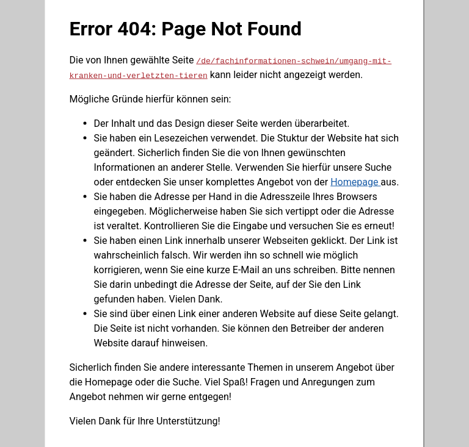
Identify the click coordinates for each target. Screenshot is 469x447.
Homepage (355, 181)
